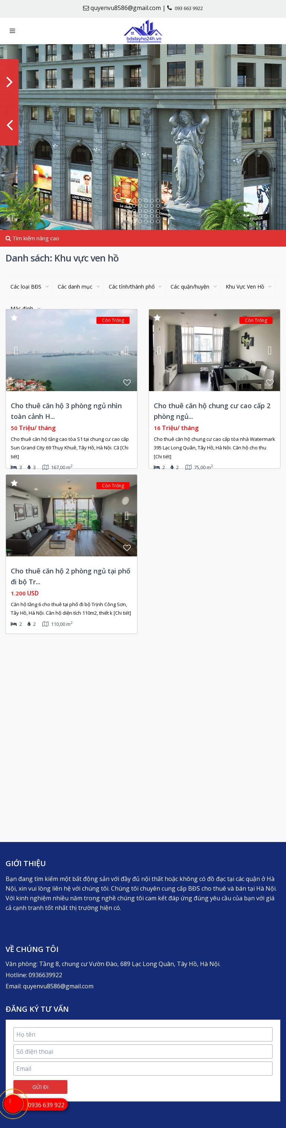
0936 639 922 (46, 1105)
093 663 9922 (189, 8)
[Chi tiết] (162, 457)
